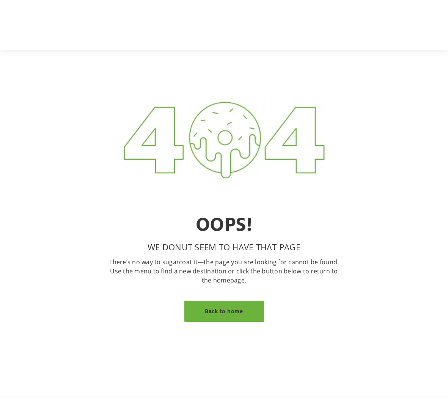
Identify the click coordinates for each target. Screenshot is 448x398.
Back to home (224, 311)
